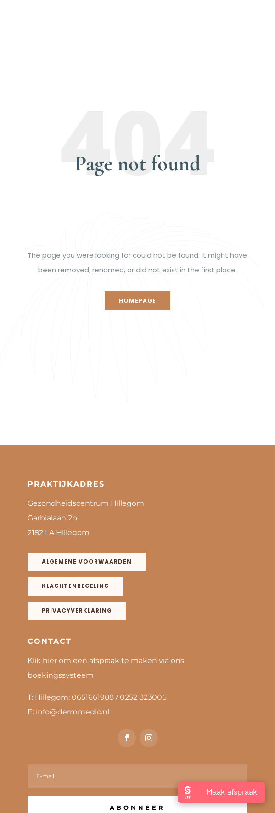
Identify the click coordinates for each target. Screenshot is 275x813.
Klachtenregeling (75, 586)
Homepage (137, 300)
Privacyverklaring (77, 610)
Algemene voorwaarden (87, 561)
